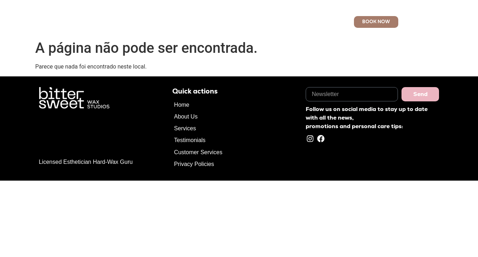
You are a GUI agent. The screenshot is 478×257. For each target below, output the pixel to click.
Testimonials (190, 140)
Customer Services (303, 22)
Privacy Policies (194, 164)
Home (176, 22)
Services (232, 22)
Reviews (261, 22)
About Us (203, 22)
